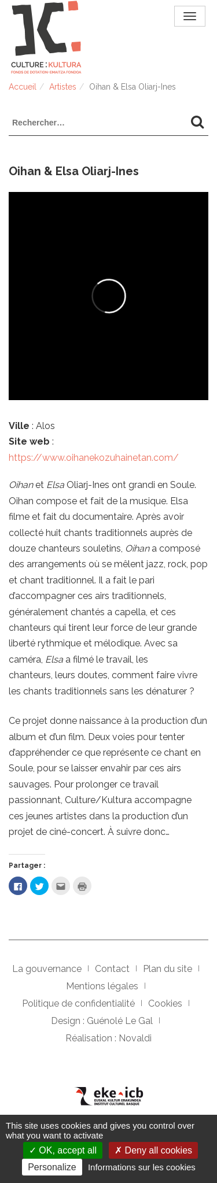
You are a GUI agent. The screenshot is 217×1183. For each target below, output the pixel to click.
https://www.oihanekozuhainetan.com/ (94, 457)
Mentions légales (102, 986)
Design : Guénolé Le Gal (102, 1020)
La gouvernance (47, 968)
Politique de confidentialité (78, 1003)
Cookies (165, 1003)
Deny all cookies (153, 1150)
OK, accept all (63, 1150)
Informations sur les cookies (142, 1167)
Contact (112, 968)
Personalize (52, 1167)
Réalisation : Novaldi (108, 1038)
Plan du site (167, 968)
